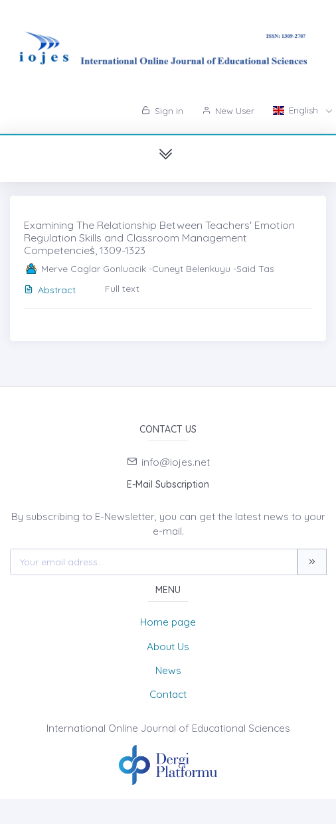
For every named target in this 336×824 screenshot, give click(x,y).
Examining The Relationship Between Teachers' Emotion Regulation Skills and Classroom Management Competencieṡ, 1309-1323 (159, 237)
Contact (168, 694)
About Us (168, 646)
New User (228, 110)
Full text (122, 289)
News (168, 670)
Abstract (50, 290)
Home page (168, 622)
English (297, 110)
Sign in (162, 110)
